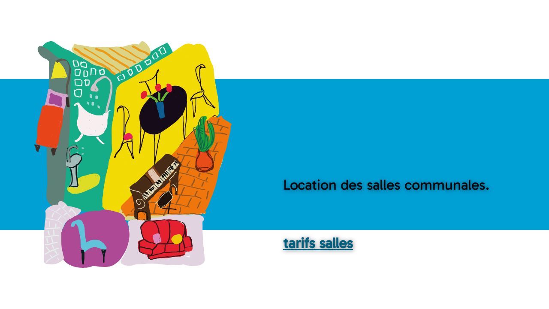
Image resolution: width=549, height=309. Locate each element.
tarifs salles (318, 243)
